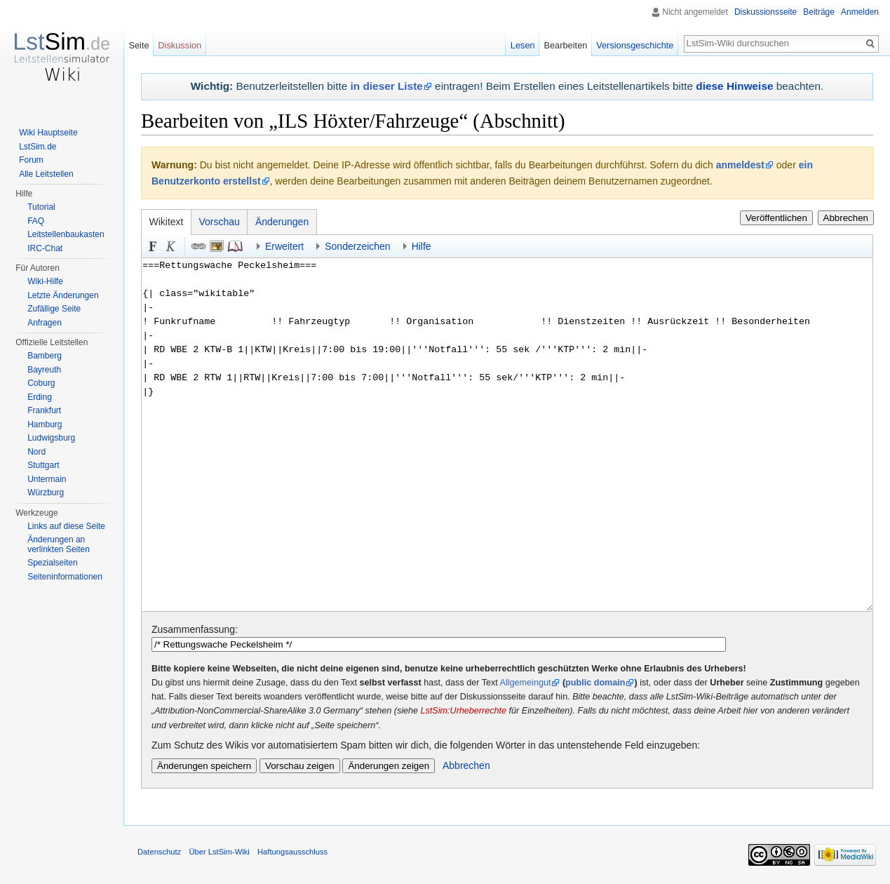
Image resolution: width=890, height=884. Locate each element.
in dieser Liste (387, 86)
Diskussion (179, 45)
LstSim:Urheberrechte (464, 711)
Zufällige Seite (54, 309)
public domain (595, 683)
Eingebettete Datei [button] (217, 246)
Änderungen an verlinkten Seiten (58, 544)
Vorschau (219, 221)
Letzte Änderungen (62, 295)
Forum (31, 160)
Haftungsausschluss (292, 852)
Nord (36, 452)
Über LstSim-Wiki (219, 852)
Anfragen (44, 323)
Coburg (41, 383)
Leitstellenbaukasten (65, 234)
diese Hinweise (734, 86)
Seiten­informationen (64, 577)
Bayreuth (44, 370)
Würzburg (45, 492)
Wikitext (166, 221)
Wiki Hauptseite (48, 133)
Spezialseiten (52, 563)
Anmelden (860, 12)
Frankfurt (44, 410)
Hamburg (44, 424)
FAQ (35, 221)
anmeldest (740, 164)
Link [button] (198, 246)
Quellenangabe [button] (235, 246)
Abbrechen (845, 218)
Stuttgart (43, 465)
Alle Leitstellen (46, 174)
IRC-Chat (44, 248)
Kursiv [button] (171, 246)
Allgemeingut (525, 683)
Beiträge (819, 12)
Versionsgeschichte (634, 45)
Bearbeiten (565, 45)
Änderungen (282, 221)
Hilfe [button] (421, 246)
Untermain (46, 479)
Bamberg (44, 356)
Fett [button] (153, 246)
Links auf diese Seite (66, 526)
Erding (39, 397)
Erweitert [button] (284, 246)
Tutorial (41, 207)
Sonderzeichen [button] (357, 246)
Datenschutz (159, 852)
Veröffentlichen (776, 218)
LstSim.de (37, 147)
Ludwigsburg (51, 438)
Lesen (523, 45)
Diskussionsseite (765, 12)
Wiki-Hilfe (45, 281)
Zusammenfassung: (194, 629)
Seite (138, 45)
